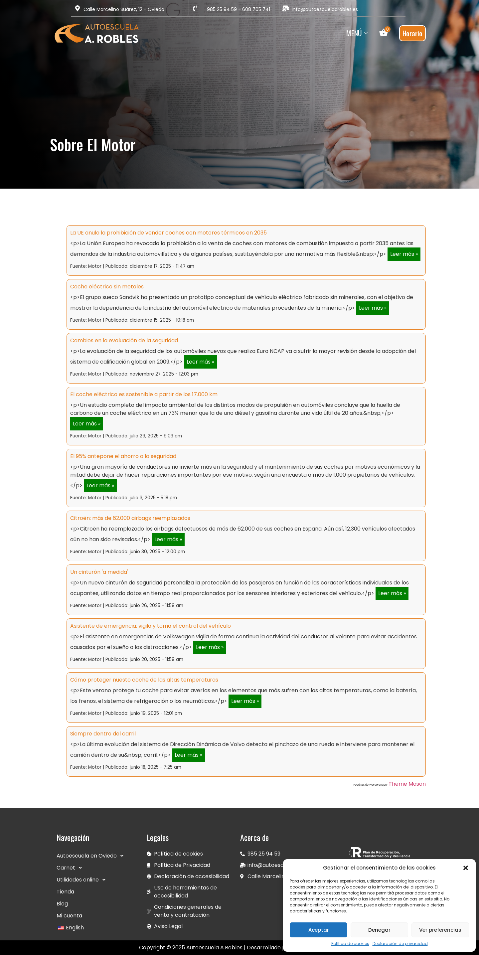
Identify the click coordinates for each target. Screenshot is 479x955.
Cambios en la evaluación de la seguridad (124, 340)
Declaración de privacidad (400, 943)
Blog (62, 903)
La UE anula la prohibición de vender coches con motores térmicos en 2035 (168, 233)
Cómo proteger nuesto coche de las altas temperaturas (144, 680)
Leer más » (404, 254)
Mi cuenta (69, 915)
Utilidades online (83, 880)
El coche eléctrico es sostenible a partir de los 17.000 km (144, 394)
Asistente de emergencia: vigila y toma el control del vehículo (150, 626)
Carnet (71, 868)
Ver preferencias (440, 929)
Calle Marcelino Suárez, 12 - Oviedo (123, 9)
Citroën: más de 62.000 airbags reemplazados (130, 518)
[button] (465, 868)
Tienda (65, 891)
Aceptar (318, 929)
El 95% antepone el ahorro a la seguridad (123, 456)
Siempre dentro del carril (103, 733)
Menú (357, 33)
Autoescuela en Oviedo (92, 856)
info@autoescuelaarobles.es (325, 9)
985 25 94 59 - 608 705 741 (238, 9)
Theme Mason (407, 784)
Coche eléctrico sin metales (107, 286)
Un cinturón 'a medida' (99, 572)
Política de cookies (350, 943)
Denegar (379, 929)
